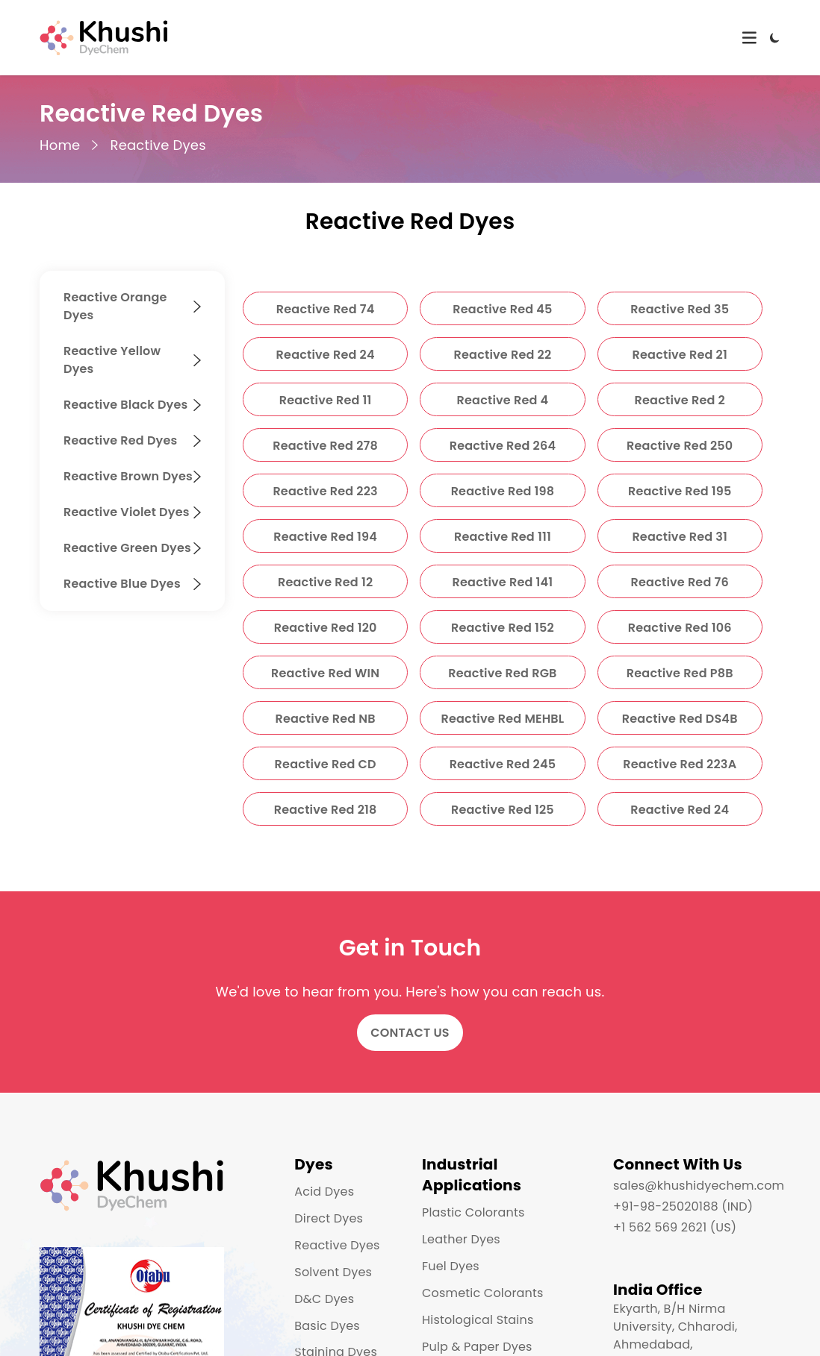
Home (60, 145)
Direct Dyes (328, 1218)
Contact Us (410, 1032)
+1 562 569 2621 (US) (674, 1227)
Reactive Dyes (157, 145)
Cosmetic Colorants (483, 1293)
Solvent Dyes (333, 1272)
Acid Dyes (324, 1191)
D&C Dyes (324, 1299)
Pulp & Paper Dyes (477, 1346)
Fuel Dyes (450, 1266)
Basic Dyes (327, 1325)
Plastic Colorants (473, 1212)
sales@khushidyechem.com (698, 1185)
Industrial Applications (471, 1175)
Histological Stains (477, 1319)
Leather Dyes (461, 1239)
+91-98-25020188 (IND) (683, 1206)
